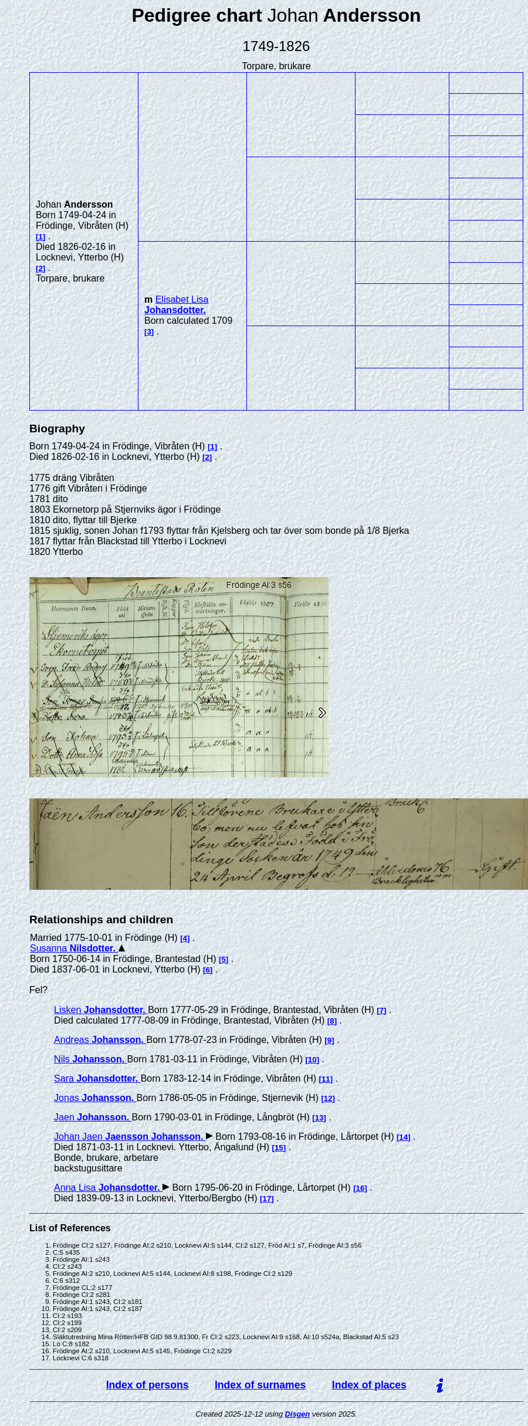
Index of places (369, 1385)
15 (279, 1147)
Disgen (297, 1414)
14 (403, 1137)
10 (312, 1059)
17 (267, 1198)
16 (360, 1188)
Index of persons (147, 1385)
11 (325, 1079)
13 (319, 1117)
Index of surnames (260, 1385)
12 (328, 1098)
